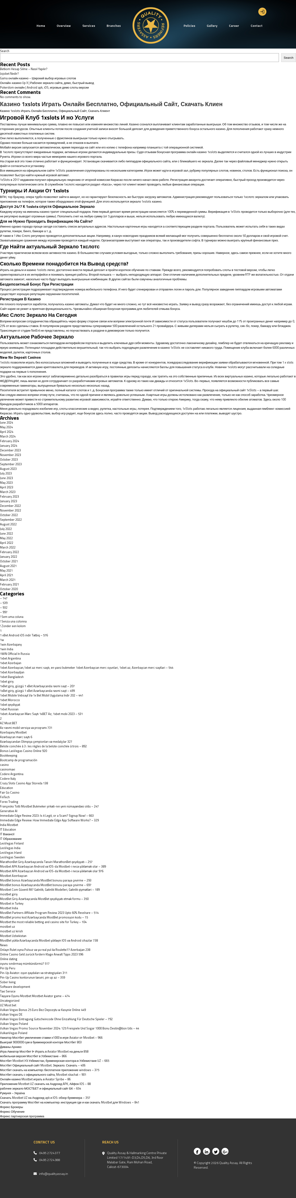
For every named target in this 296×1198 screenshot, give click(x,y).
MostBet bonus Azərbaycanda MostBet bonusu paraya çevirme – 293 (45, 880)
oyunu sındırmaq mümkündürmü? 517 (24, 963)
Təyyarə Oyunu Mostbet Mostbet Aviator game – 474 (35, 996)
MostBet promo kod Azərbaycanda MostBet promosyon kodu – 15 (44, 917)
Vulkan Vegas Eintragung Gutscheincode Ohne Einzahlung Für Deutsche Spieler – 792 (56, 1019)
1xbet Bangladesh (12, 676)
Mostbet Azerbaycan (13, 875)
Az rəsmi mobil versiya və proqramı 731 (26, 727)
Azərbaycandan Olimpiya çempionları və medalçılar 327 (36, 741)
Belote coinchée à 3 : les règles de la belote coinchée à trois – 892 (43, 746)
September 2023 (11, 464)
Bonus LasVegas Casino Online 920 (23, 750)
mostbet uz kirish (11, 931)
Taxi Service (7, 991)
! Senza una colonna (13, 621)
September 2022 (11, 519)
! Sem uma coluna (11, 616)
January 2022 (8, 556)
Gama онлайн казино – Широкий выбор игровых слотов (38, 78)
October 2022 (9, 515)
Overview (64, 25)
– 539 (3, 603)
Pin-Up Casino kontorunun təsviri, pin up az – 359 (32, 977)
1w (2, 639)
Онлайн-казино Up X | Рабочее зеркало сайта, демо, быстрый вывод (47, 82)
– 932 (3, 607)
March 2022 (7, 547)
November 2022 (10, 510)
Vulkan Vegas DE (11, 1014)
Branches (114, 25)
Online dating (8, 959)
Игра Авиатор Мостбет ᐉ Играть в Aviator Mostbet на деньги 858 (44, 1051)
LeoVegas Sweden (12, 857)
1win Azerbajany (11, 644)
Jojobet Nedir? (9, 73)
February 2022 (9, 552)
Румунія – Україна (12, 1093)
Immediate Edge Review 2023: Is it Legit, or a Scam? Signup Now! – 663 (47, 815)
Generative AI (8, 811)
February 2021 (9, 584)
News (4, 945)
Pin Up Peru (7, 968)
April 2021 (6, 575)
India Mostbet (9, 824)
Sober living (8, 982)
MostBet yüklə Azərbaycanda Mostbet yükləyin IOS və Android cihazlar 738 (49, 940)
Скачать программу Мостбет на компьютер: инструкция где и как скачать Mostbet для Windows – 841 (69, 1102)
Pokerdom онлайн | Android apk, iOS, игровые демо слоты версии (44, 87)
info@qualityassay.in (53, 1173)
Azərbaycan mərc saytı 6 (16, 737)
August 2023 (8, 468)
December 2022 (10, 505)
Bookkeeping (8, 755)
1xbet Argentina (10, 658)
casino (4, 764)
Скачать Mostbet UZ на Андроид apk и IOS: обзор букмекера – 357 (45, 1097)
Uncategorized (9, 1000)
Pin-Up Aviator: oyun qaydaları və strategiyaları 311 (33, 972)
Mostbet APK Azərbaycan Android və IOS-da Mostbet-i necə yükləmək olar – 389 (53, 866)
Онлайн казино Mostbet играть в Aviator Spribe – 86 (35, 1079)
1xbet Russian (9, 709)
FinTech (5, 797)
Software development (15, 986)
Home (41, 25)
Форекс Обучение (12, 1111)
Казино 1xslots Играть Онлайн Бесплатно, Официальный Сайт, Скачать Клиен (111, 104)
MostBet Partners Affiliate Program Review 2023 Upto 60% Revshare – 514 (49, 912)
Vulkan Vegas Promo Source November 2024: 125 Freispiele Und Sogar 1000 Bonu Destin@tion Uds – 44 (69, 1028)
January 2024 (8, 445)
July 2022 (6, 529)
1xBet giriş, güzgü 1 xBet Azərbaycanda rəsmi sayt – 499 (37, 690)
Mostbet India (9, 908)
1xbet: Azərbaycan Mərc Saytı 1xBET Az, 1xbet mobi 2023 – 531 (41, 713)
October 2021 (9, 561)
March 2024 (7, 436)
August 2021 (8, 566)
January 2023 (8, 501)
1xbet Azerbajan (10, 663)
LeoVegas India (10, 848)
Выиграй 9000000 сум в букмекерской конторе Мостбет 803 (41, 1042)
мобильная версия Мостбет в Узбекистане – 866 (33, 1056)
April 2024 (6, 431)
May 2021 (6, 570)
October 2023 (9, 459)
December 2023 (10, 450)
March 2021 (7, 579)
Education (6, 787)
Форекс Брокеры (11, 1107)
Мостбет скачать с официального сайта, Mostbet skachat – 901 (43, 1074)
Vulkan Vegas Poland (14, 1023)
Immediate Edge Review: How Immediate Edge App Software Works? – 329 (49, 820)
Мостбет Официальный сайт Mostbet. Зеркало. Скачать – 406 (42, 1065)
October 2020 (9, 589)
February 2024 (9, 441)
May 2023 (6, 482)
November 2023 (10, 455)
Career (234, 25)
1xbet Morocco (10, 700)
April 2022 (6, 542)
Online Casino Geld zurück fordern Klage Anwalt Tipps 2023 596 (41, 954)
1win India (6, 649)
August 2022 (8, 524)
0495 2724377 (49, 1153)
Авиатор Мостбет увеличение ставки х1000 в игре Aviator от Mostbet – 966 (51, 1037)
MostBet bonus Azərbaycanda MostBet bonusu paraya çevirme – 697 (45, 885)
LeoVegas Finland (12, 843)
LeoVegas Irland (11, 852)
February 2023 (9, 496)
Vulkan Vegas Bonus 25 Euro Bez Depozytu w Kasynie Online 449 (43, 1009)
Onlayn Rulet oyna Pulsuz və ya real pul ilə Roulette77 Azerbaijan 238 (45, 949)
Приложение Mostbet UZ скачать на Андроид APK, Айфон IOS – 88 (45, 1083)
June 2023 (6, 478)
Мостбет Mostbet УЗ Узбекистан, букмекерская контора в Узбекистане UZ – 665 (54, 1060)
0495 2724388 (49, 1160)
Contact (256, 25)
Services (88, 25)
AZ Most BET (8, 723)
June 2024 (6, 422)
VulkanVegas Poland (13, 1033)
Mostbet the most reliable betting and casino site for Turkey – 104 (43, 922)
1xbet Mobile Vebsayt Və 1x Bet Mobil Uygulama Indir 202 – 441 (41, 695)
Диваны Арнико (11, 1046)
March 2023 (7, 492)
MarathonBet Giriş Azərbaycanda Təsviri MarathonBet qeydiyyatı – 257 (46, 861)
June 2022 (6, 533)
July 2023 (6, 473)
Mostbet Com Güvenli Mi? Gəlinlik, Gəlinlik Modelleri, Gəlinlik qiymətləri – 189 (50, 889)
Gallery (212, 25)
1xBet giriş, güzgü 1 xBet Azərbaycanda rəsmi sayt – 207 (37, 686)
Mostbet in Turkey (11, 903)
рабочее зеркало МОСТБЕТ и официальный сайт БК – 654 (40, 1088)
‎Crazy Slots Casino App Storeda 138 (24, 783)
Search (4, 51)
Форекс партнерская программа (22, 1116)
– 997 (3, 612)
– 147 (3, 598)
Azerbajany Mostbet (13, 732)
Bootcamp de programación (18, 760)
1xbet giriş (7, 681)
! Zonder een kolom (13, 626)
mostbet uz (7, 926)
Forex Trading (9, 801)
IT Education (8, 829)
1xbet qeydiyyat (10, 704)
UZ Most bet (8, 1005)
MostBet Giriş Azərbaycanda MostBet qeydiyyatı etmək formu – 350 (44, 898)
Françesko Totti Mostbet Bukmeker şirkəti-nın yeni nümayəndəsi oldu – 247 (49, 806)
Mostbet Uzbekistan (13, 935)
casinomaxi (7, 769)
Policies (189, 25)
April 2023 (6, 487)
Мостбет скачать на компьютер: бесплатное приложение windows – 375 (49, 1070)
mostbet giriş (9, 894)
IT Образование (11, 838)
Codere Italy (8, 778)
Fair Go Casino (9, 792)
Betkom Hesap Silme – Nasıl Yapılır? (23, 69)
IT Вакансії (7, 834)
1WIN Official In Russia (15, 653)
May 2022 (6, 538)
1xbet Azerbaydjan (12, 672)
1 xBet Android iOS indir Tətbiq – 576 (24, 635)
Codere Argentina (11, 774)
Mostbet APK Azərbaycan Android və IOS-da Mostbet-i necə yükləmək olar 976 (51, 871)
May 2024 (6, 427)
